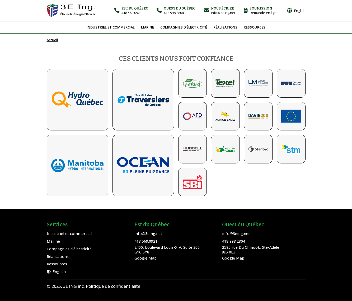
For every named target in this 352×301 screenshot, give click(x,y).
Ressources (254, 27)
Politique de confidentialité (113, 286)
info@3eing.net (148, 233)
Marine (147, 27)
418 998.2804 (233, 241)
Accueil (52, 39)
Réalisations (225, 27)
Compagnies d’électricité (183, 27)
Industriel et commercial (111, 27)
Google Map (145, 258)
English (56, 271)
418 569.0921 (145, 241)
